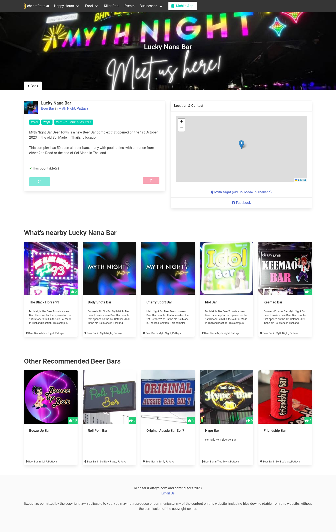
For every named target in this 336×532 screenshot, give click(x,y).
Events (129, 6)
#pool (34, 122)
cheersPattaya (36, 6)
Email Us (168, 493)
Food (89, 6)
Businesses (148, 6)
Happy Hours (64, 6)
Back (33, 86)
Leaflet (300, 179)
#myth (47, 122)
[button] (241, 144)
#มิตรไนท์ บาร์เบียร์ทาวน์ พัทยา (73, 122)
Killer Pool (111, 6)
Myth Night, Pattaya (73, 108)
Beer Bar (47, 108)
